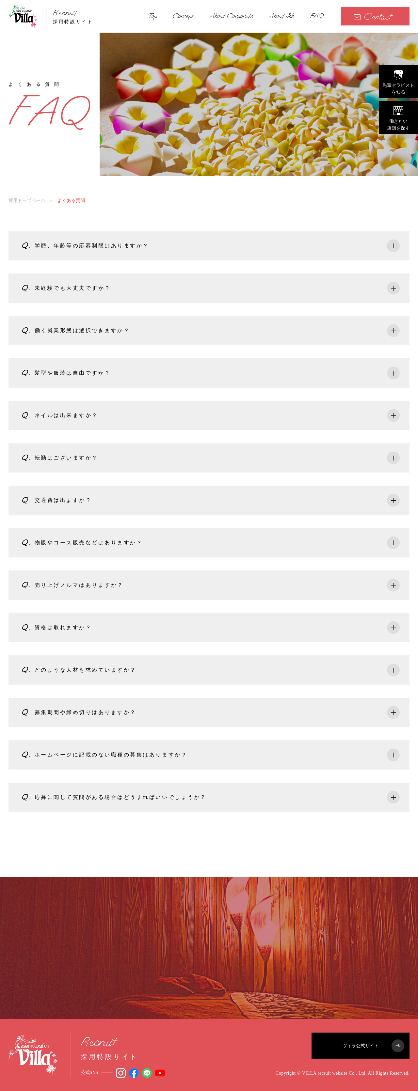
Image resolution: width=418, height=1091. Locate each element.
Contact (372, 16)
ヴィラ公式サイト (373, 1045)
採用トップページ (26, 200)
